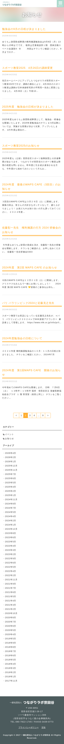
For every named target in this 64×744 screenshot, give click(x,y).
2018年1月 (10, 676)
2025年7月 (10, 474)
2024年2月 (10, 520)
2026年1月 (10, 461)
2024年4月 (10, 516)
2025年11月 (11, 470)
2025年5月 (10, 482)
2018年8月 (10, 647)
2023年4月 (10, 546)
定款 (44, 727)
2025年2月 (10, 491)
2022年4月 (10, 571)
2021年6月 (10, 592)
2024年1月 (10, 525)
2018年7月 (10, 651)
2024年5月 (10, 512)
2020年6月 (10, 626)
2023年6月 (10, 537)
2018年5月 (10, 660)
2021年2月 (10, 609)
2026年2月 (10, 457)
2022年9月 (10, 558)
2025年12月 (11, 466)
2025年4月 (10, 487)
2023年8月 (10, 533)
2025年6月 (10, 478)
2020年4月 (10, 634)
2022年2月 (10, 575)
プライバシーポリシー (28, 727)
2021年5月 (10, 596)
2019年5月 (10, 638)
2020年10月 (11, 613)
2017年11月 (11, 681)
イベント (9, 434)
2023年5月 (10, 541)
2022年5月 (10, 567)
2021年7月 (10, 588)
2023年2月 (10, 554)
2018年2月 (10, 672)
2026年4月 (10, 453)
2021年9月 (10, 584)
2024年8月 (10, 503)
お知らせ (9, 438)
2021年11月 (11, 579)
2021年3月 (10, 605)
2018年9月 (10, 643)
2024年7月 (10, 508)
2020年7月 (10, 622)
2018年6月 (10, 655)
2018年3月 (10, 668)
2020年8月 (10, 617)
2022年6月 (10, 563)
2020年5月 (10, 630)
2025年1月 (10, 495)
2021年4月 (10, 600)
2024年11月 (11, 499)
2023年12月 (11, 529)
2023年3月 (10, 550)
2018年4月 (10, 664)
